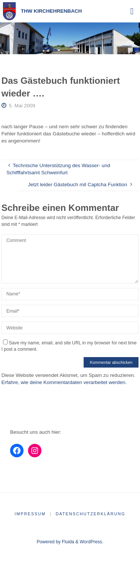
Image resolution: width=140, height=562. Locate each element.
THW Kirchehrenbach (51, 11)
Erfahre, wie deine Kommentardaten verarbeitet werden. (64, 382)
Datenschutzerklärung (90, 514)
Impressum (30, 514)
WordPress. (91, 541)
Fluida (67, 541)
